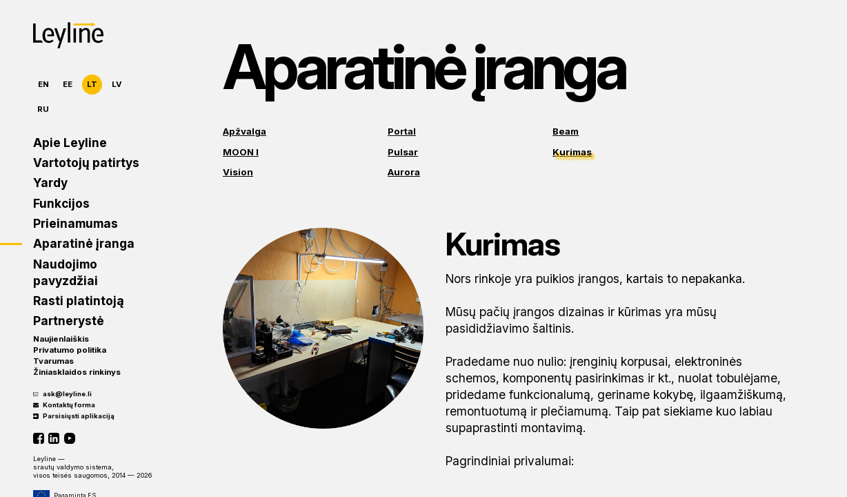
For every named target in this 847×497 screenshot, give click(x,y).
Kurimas (572, 151)
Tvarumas (53, 361)
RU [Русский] (43, 109)
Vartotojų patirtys (86, 162)
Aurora (404, 171)
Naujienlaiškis (61, 339)
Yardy (50, 182)
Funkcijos (61, 203)
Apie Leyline (70, 142)
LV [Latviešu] (117, 84)
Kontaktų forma (64, 405)
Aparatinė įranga (83, 243)
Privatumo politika (69, 350)
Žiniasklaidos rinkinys (77, 372)
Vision (238, 171)
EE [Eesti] (67, 84)
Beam (565, 131)
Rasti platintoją (78, 300)
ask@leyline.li (62, 394)
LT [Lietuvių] (92, 84)
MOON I (241, 151)
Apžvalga (244, 131)
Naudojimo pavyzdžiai (65, 272)
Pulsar (403, 151)
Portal (402, 131)
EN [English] (43, 84)
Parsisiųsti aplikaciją (73, 416)
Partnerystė (68, 320)
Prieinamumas (75, 223)
